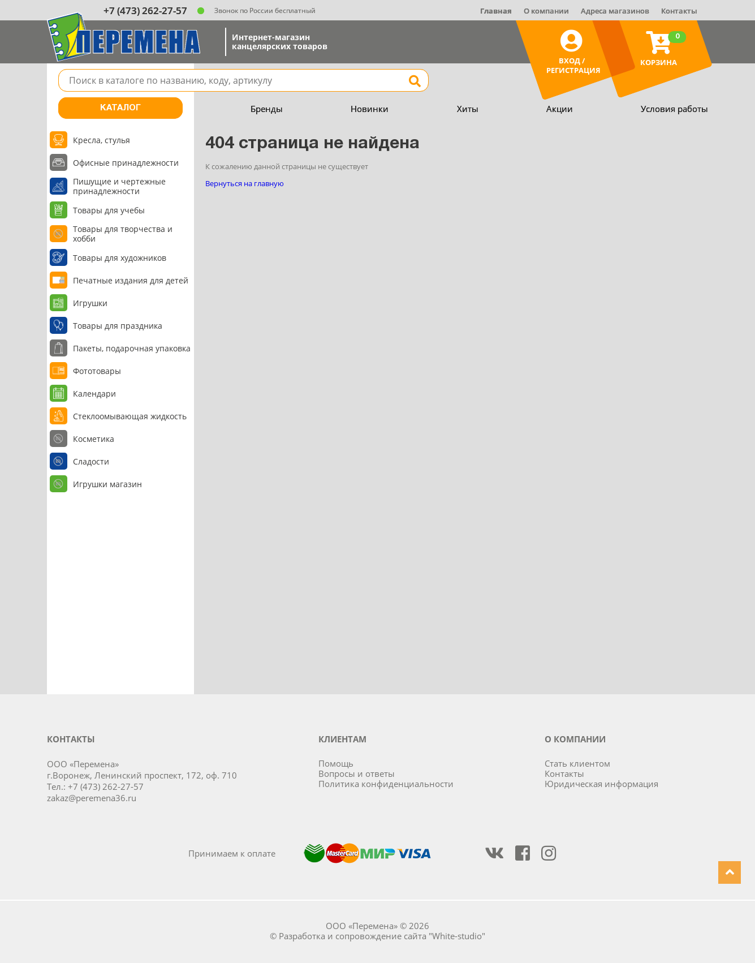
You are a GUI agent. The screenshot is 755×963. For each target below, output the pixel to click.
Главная (496, 11)
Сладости (91, 461)
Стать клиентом (577, 763)
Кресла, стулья (101, 140)
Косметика (93, 439)
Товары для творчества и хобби (122, 233)
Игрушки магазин (107, 484)
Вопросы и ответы (356, 773)
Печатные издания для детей (130, 280)
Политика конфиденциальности (386, 783)
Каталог (120, 108)
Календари (94, 393)
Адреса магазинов (615, 11)
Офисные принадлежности (126, 162)
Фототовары (97, 371)
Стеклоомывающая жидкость (130, 416)
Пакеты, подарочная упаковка (132, 348)
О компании (546, 11)
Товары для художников (119, 258)
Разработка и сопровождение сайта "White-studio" (382, 935)
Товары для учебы (109, 210)
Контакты (679, 11)
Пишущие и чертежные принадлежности (119, 186)
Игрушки (90, 303)
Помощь (335, 763)
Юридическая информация (601, 783)
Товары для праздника (117, 325)
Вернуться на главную (244, 183)
